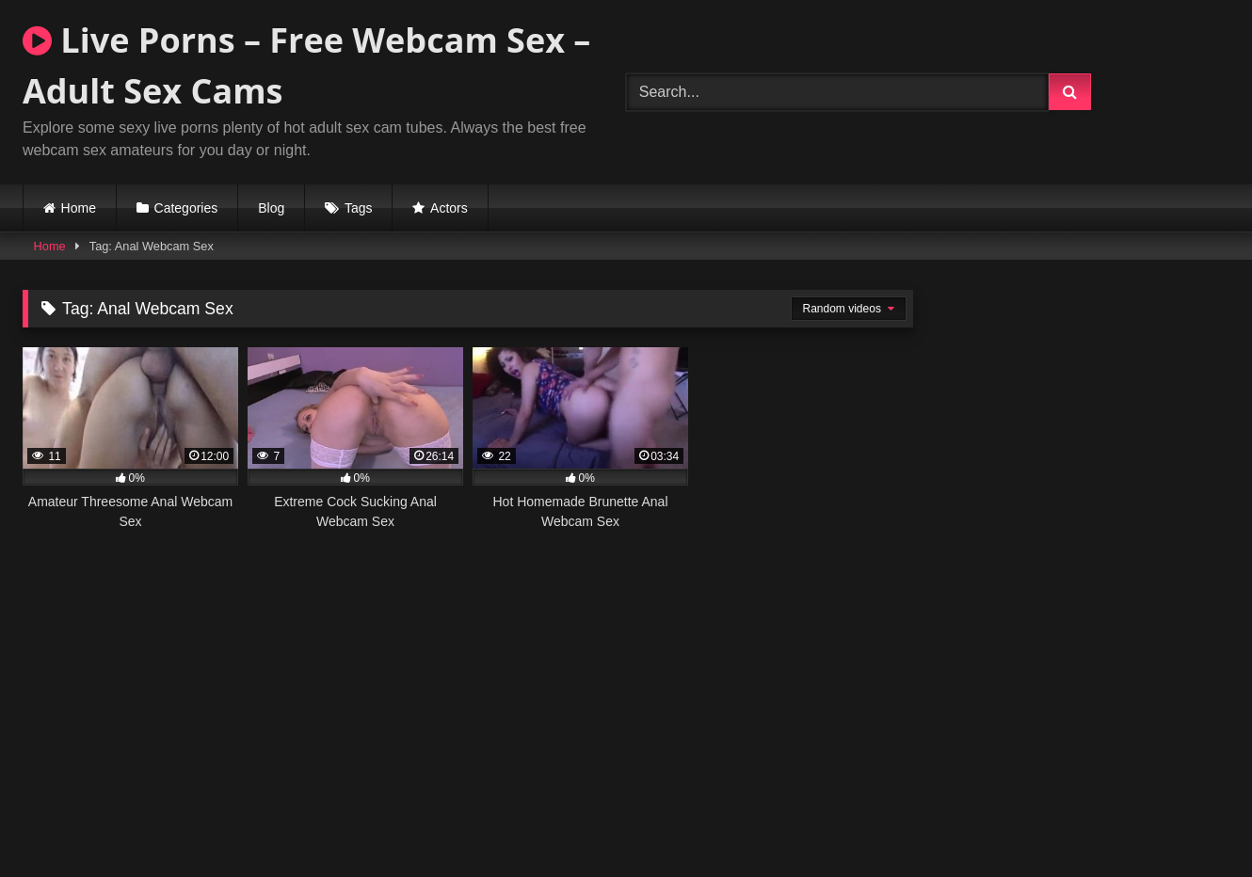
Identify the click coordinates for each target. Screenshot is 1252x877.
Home (78, 207)
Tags (359, 207)
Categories (186, 207)
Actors (449, 207)
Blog (271, 207)
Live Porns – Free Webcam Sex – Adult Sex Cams (306, 65)
